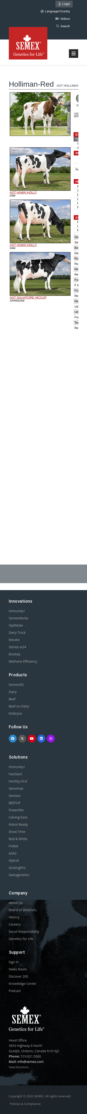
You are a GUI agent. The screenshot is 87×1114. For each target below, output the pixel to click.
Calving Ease (18, 817)
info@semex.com (30, 1061)
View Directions (19, 1067)
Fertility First (18, 781)
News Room (18, 969)
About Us (16, 902)
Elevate (14, 640)
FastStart (15, 774)
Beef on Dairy (19, 706)
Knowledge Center (22, 983)
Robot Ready (18, 824)
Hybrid (14, 860)
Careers (14, 924)
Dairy (13, 692)
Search (63, 26)
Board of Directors (23, 910)
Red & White (18, 839)
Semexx (15, 795)
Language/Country (55, 11)
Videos (62, 18)
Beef (12, 699)
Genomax (16, 788)
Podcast (15, 991)
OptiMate (16, 625)
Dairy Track (17, 632)
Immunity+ (17, 611)
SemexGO (16, 684)
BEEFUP (14, 803)
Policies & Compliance (25, 1104)
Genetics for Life (21, 939)
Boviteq (14, 654)
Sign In (14, 962)
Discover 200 (18, 976)
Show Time (17, 831)
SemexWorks (19, 618)
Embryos (15, 713)
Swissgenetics (19, 875)
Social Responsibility (24, 931)
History (14, 917)
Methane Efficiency (23, 661)
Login (64, 4)
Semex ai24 (17, 647)
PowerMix (16, 810)
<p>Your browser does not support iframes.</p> (43, 303)
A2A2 (13, 853)
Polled (13, 846)
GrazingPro (17, 867)
